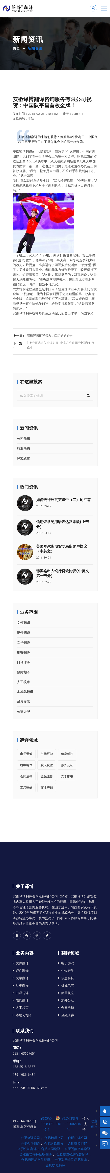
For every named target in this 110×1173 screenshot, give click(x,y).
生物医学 (47, 754)
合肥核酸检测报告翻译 (72, 1154)
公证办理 (23, 711)
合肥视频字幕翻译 (77, 1149)
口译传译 (23, 662)
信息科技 (67, 754)
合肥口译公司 (77, 1138)
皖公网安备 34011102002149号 (68, 1124)
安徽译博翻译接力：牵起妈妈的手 (49, 335)
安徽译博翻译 (22, 151)
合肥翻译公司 (54, 1138)
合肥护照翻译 (55, 1165)
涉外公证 (67, 765)
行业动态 (23, 448)
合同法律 (26, 776)
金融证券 (47, 776)
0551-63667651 (24, 1053)
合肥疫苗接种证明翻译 (36, 1154)
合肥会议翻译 (30, 1143)
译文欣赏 (23, 458)
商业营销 (47, 788)
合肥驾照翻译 (77, 1143)
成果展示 (23, 701)
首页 (16, 48)
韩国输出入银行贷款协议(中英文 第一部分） (62, 573)
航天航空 (47, 765)
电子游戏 (26, 754)
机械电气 (26, 765)
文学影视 (67, 776)
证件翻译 (23, 632)
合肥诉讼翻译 (54, 1143)
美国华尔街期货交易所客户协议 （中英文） (61, 549)
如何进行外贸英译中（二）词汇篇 (63, 499)
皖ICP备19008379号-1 (46, 1124)
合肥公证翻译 (27, 1149)
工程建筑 (26, 788)
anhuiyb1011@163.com (30, 1088)
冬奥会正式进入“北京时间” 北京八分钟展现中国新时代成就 (60, 345)
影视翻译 (23, 652)
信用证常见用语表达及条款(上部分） (62, 524)
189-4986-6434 (24, 1074)
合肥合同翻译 (50, 1149)
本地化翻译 (25, 692)
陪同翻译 (23, 672)
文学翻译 (23, 642)
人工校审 (23, 682)
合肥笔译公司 (30, 1138)
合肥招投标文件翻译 (35, 1160)
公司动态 (23, 438)
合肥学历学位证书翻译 (70, 1160)
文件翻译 (23, 623)
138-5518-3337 (24, 1067)
